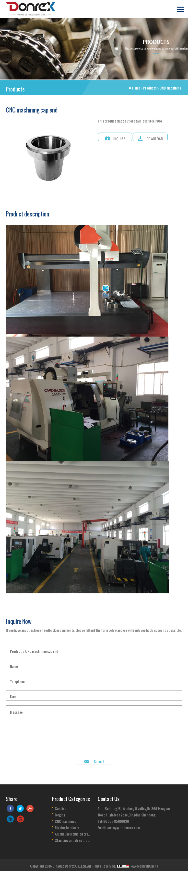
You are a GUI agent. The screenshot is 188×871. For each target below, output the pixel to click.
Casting (60, 807)
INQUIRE (119, 137)
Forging (60, 813)
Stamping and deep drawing (73, 839)
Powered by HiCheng (143, 864)
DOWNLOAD (154, 137)
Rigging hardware (67, 826)
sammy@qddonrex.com (123, 826)
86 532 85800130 (116, 819)
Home (136, 86)
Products (150, 86)
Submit (99, 760)
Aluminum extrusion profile (73, 832)
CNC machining (170, 86)
